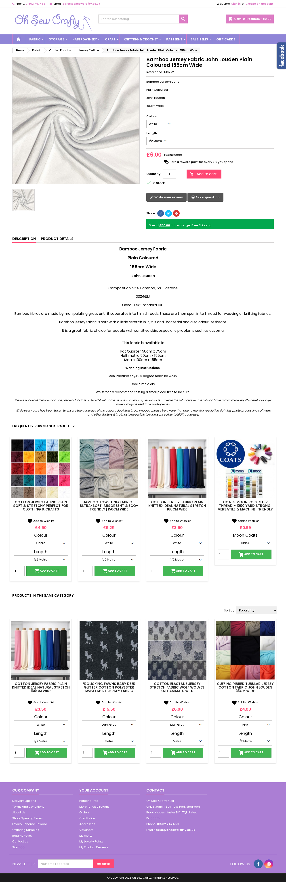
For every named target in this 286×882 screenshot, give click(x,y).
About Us (18, 812)
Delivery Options (24, 801)
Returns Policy (22, 836)
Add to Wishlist (40, 521)
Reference (154, 72)
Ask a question (205, 197)
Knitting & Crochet (141, 39)
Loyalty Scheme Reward (29, 824)
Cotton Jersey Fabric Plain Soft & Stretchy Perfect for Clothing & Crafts (40, 506)
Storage (56, 39)
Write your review (166, 197)
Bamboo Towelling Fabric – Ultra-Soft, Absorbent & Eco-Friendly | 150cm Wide (109, 506)
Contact (155, 790)
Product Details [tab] (57, 238)
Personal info (88, 801)
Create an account (259, 4)
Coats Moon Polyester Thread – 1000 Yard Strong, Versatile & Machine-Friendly (245, 506)
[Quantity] (169, 174)
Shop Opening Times (27, 818)
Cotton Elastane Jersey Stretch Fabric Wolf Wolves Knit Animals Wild (177, 687)
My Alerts (85, 836)
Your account (93, 790)
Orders (84, 812)
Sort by (229, 611)
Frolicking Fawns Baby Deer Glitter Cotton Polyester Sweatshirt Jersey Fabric (108, 687)
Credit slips (87, 818)
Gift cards (226, 39)
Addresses (87, 824)
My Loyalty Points (91, 841)
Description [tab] (24, 238)
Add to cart (203, 173)
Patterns (174, 39)
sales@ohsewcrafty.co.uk (81, 4)
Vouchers (86, 830)
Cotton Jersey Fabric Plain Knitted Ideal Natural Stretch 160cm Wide (177, 506)
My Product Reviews (93, 847)
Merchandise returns (94, 806)
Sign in (236, 4)
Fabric (35, 39)
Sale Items (199, 39)
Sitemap (18, 847)
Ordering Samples (25, 830)
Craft (110, 39)
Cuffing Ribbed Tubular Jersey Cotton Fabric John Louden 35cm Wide (245, 687)
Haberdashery (84, 39)
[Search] (143, 19)
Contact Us (20, 841)
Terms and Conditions (28, 806)
